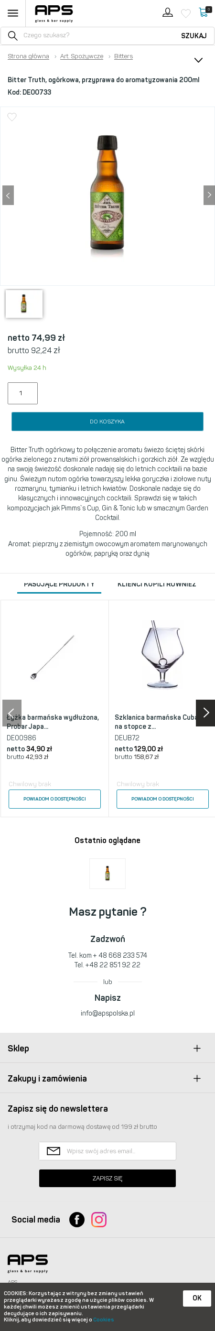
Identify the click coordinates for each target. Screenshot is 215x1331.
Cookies (103, 1320)
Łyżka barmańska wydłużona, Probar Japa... (53, 722)
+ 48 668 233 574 (120, 956)
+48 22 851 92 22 (113, 965)
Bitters (123, 56)
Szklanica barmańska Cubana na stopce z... (160, 722)
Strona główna (28, 56)
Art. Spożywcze (81, 56)
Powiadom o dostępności (54, 799)
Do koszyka (107, 421)
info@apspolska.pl (108, 1013)
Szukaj (194, 36)
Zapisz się (107, 1178)
